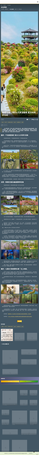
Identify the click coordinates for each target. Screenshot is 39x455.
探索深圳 (6, 9)
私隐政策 (23, 453)
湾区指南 (20, 9)
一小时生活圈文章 (5, 344)
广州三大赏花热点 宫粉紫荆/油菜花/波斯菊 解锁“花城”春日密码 (20, 316)
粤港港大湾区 (10, 122)
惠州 (15, 122)
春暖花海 (18, 122)
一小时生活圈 (8, 5)
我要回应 (19, 321)
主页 (1, 5)
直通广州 (16, 9)
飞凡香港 (2, 9)
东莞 (6, 122)
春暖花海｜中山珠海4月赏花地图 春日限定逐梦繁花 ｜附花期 (19, 313)
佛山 (2, 122)
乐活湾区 (4, 5)
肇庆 (22, 122)
